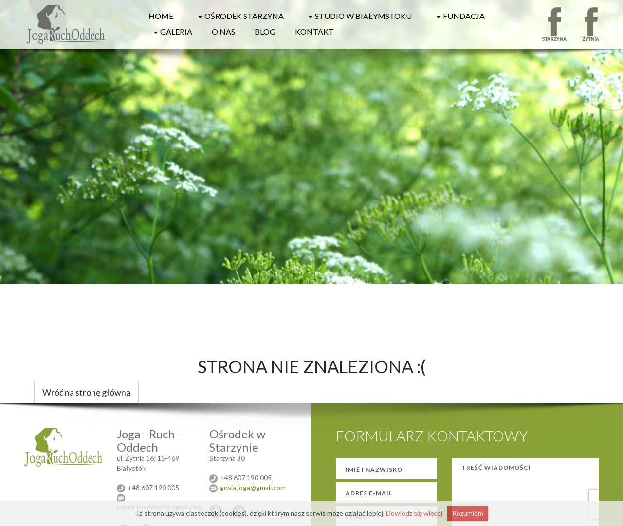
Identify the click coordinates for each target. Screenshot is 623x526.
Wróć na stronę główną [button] (86, 392)
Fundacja (459, 15)
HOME (160, 15)
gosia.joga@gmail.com (253, 487)
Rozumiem (467, 513)
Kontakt (314, 31)
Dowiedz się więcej (414, 513)
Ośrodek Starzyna (240, 15)
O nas (223, 31)
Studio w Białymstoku (359, 15)
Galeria (171, 31)
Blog (265, 31)
